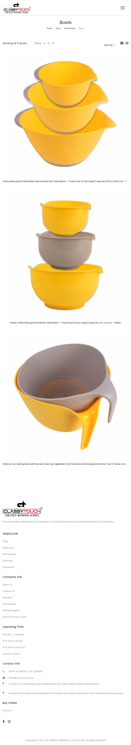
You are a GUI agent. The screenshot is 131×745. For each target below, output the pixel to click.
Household (8, 567)
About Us (7, 584)
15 (53, 43)
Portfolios (7, 597)
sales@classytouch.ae (21, 677)
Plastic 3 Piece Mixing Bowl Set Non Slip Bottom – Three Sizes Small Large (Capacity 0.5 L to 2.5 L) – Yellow (65, 322)
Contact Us (9, 591)
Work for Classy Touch (15, 616)
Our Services (9, 604)
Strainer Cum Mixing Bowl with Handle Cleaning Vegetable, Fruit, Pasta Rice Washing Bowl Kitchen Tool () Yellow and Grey (67, 463)
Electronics (8, 547)
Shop (58, 28)
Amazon (7, 710)
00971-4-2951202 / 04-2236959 (26, 671)
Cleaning (8, 560)
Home (49, 28)
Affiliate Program (11, 610)
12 (49, 43)
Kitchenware (69, 28)
